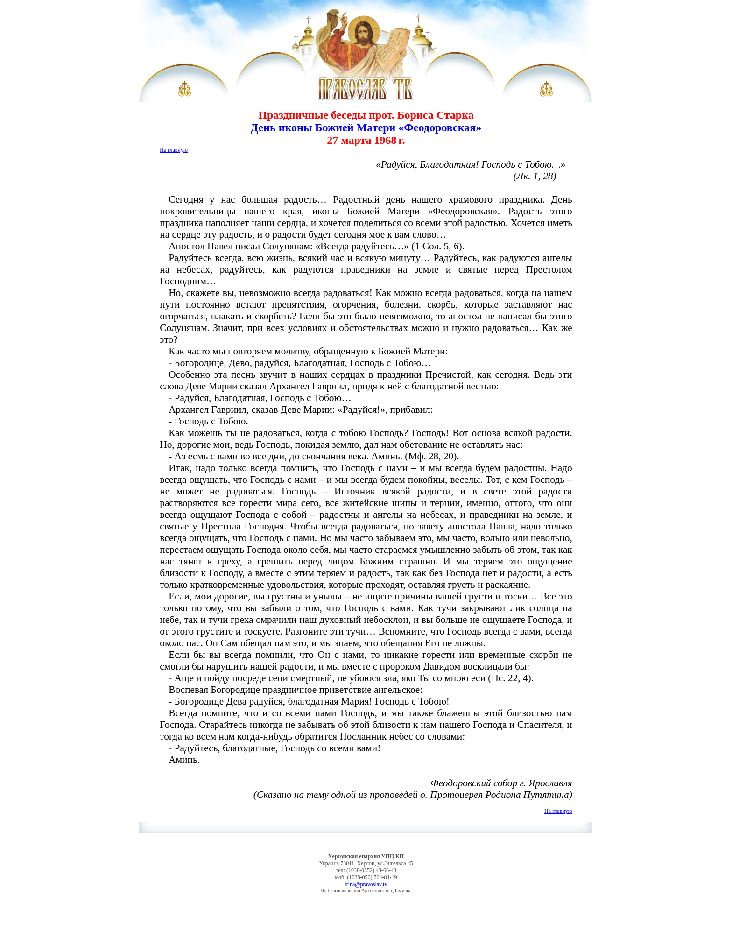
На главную (174, 150)
